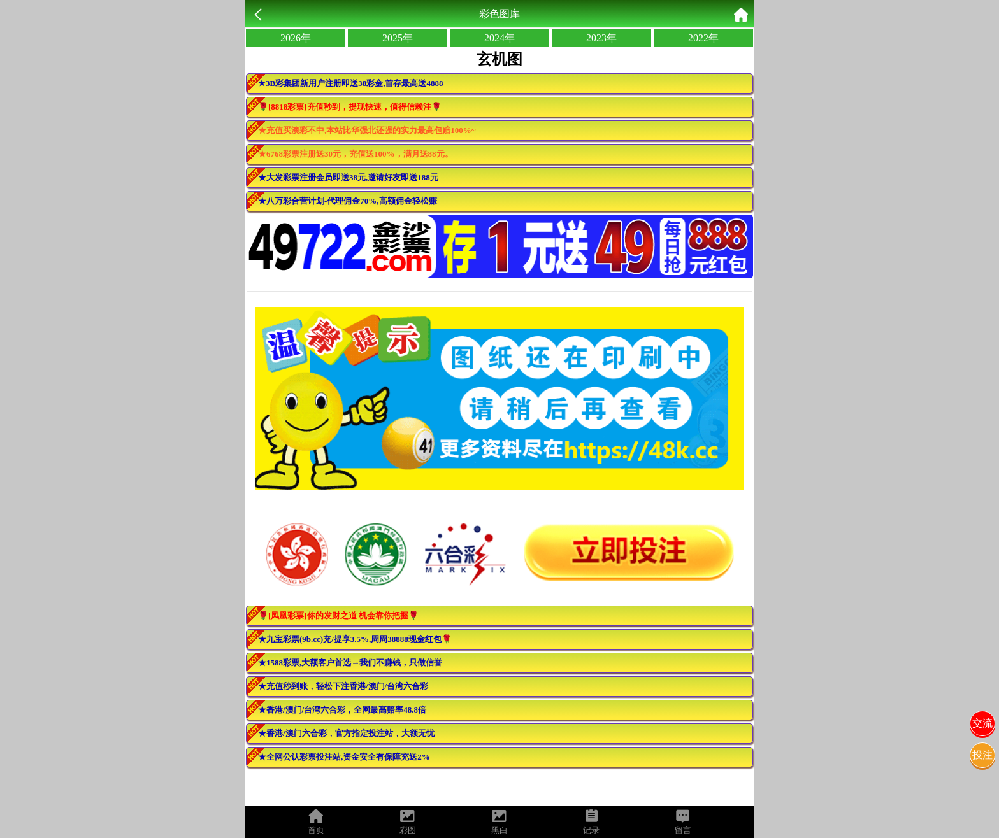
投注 (982, 754)
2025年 (397, 37)
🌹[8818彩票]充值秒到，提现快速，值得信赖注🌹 (350, 106)
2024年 (499, 37)
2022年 (703, 37)
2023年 (601, 37)
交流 (982, 723)
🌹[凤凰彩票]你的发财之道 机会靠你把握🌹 (338, 615)
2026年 (295, 37)
